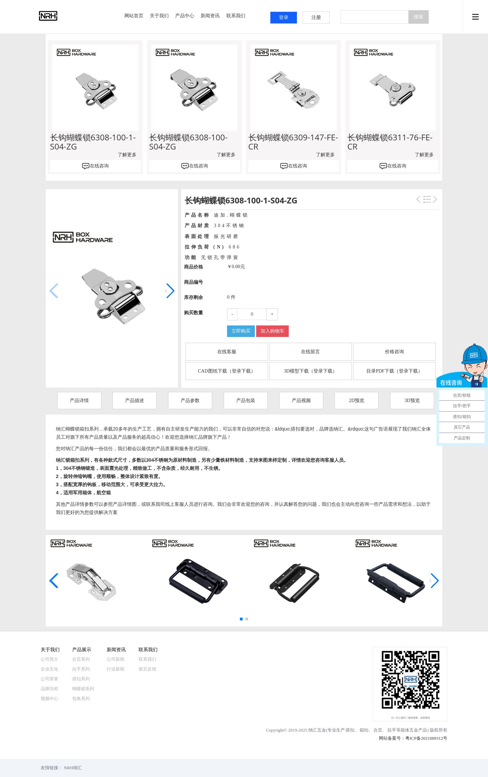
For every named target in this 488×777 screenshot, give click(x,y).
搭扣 (350, 730)
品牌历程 (49, 688)
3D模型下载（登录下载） (310, 371)
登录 (283, 17)
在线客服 (226, 351)
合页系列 (81, 659)
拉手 (391, 730)
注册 (316, 17)
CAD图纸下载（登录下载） (227, 371)
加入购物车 (272, 331)
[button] (170, 290)
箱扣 (364, 730)
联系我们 (235, 15)
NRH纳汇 (73, 767)
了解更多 (127, 154)
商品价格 (193, 267)
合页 (377, 730)
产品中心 (184, 15)
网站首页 (133, 15)
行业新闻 (115, 669)
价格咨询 (394, 351)
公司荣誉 (49, 678)
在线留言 (310, 351)
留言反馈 (147, 669)
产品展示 (81, 649)
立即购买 (240, 331)
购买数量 (193, 312)
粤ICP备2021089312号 (426, 738)
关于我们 (159, 15)
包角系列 (81, 698)
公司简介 (49, 659)
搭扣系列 (81, 678)
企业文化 (49, 669)
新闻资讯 (210, 15)
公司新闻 (115, 659)
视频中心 (49, 698)
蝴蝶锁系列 (83, 688)
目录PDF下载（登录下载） (394, 371)
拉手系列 (81, 669)
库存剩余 (193, 297)
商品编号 (193, 282)
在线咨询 (99, 165)
